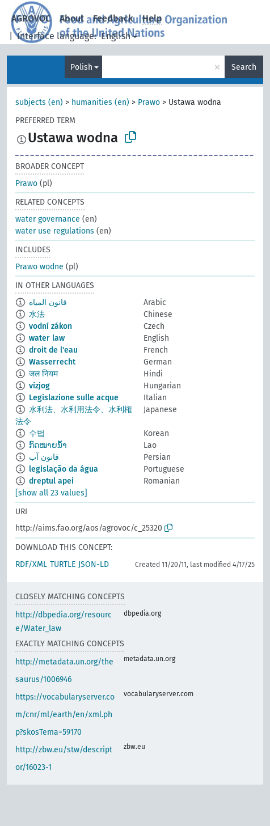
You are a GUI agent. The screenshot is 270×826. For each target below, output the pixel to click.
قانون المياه (48, 302)
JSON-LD (93, 564)
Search (243, 67)
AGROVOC (30, 18)
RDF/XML (31, 564)
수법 (37, 433)
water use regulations (54, 231)
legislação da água (63, 469)
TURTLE (62, 564)
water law (47, 338)
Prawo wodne (39, 267)
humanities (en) (100, 102)
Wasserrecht (52, 362)
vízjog (39, 386)
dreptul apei (51, 481)
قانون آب (44, 457)
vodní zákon (50, 326)
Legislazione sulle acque (74, 398)
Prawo (149, 102)
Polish (81, 67)
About (72, 18)
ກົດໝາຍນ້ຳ (48, 445)
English (115, 36)
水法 (37, 314)
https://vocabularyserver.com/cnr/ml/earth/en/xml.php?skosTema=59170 (65, 714)
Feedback (113, 18)
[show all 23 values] (51, 493)
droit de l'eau (53, 350)
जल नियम (43, 374)
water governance (47, 219)
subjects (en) (39, 102)
